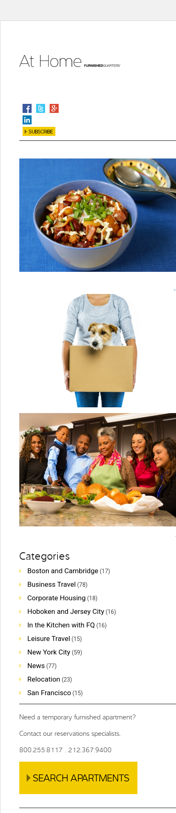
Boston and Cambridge (62, 571)
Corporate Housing (56, 598)
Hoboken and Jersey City (65, 611)
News (36, 665)
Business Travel (51, 584)
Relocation (43, 679)
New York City (49, 652)
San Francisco (49, 693)
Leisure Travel (48, 638)
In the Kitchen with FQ (61, 625)
